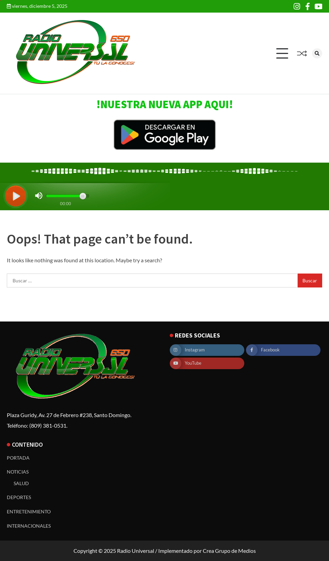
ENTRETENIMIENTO (29, 511)
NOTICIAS (18, 472)
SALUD (21, 483)
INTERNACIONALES (29, 526)
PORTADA (18, 458)
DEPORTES (19, 497)
